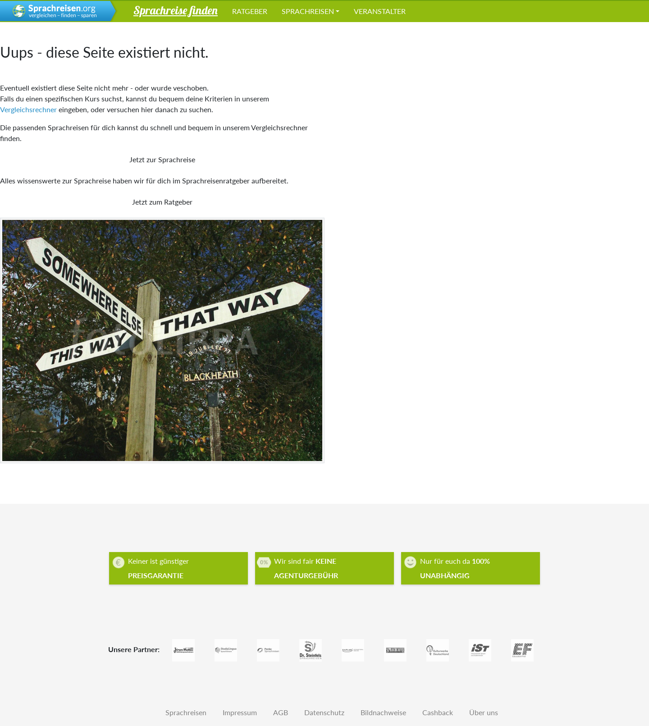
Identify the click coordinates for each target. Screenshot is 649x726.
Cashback (437, 712)
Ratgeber (249, 11)
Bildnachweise (383, 712)
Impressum (240, 712)
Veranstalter (380, 11)
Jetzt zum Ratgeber (162, 201)
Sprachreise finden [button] (175, 10)
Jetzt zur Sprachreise (162, 159)
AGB (280, 712)
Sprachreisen (308, 11)
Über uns (483, 712)
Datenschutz (324, 712)
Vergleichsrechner (28, 109)
